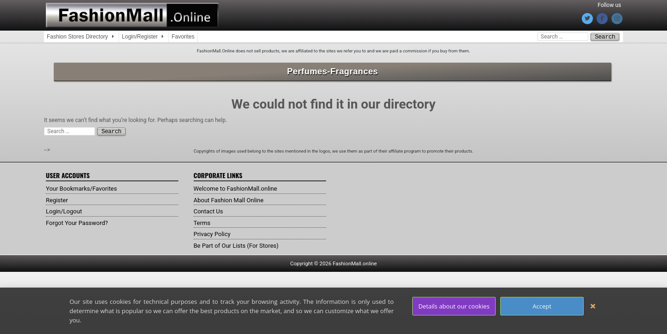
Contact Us (210, 210)
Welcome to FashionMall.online (239, 187)
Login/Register (139, 36)
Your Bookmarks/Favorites (84, 187)
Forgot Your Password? (79, 221)
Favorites (182, 36)
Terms (203, 221)
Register (57, 199)
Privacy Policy (213, 233)
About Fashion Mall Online (231, 199)
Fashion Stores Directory (77, 36)
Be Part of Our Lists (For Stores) (239, 244)
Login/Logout (65, 210)
